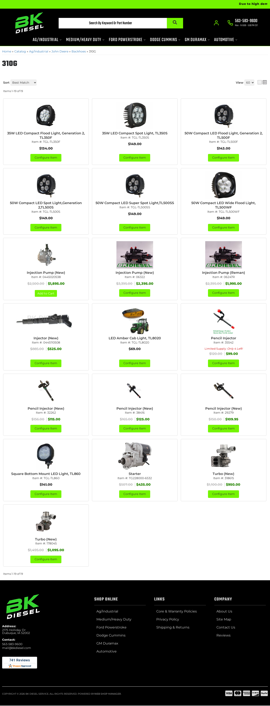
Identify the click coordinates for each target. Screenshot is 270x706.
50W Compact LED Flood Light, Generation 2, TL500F (224, 135)
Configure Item (46, 158)
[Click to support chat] (242, 23)
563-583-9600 (12, 644)
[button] (119, 23)
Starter (135, 474)
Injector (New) (46, 338)
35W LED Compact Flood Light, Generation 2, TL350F (46, 135)
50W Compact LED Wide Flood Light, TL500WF (223, 205)
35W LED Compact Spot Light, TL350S (134, 133)
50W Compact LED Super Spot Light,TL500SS (135, 203)
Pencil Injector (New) (46, 409)
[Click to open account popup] (216, 23)
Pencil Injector (223, 338)
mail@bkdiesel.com (16, 648)
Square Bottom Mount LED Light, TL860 (46, 474)
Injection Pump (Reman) (223, 273)
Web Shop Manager (107, 694)
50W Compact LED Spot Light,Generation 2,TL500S (46, 205)
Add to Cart (45, 294)
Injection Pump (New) (46, 273)
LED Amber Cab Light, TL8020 (135, 338)
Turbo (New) (223, 474)
